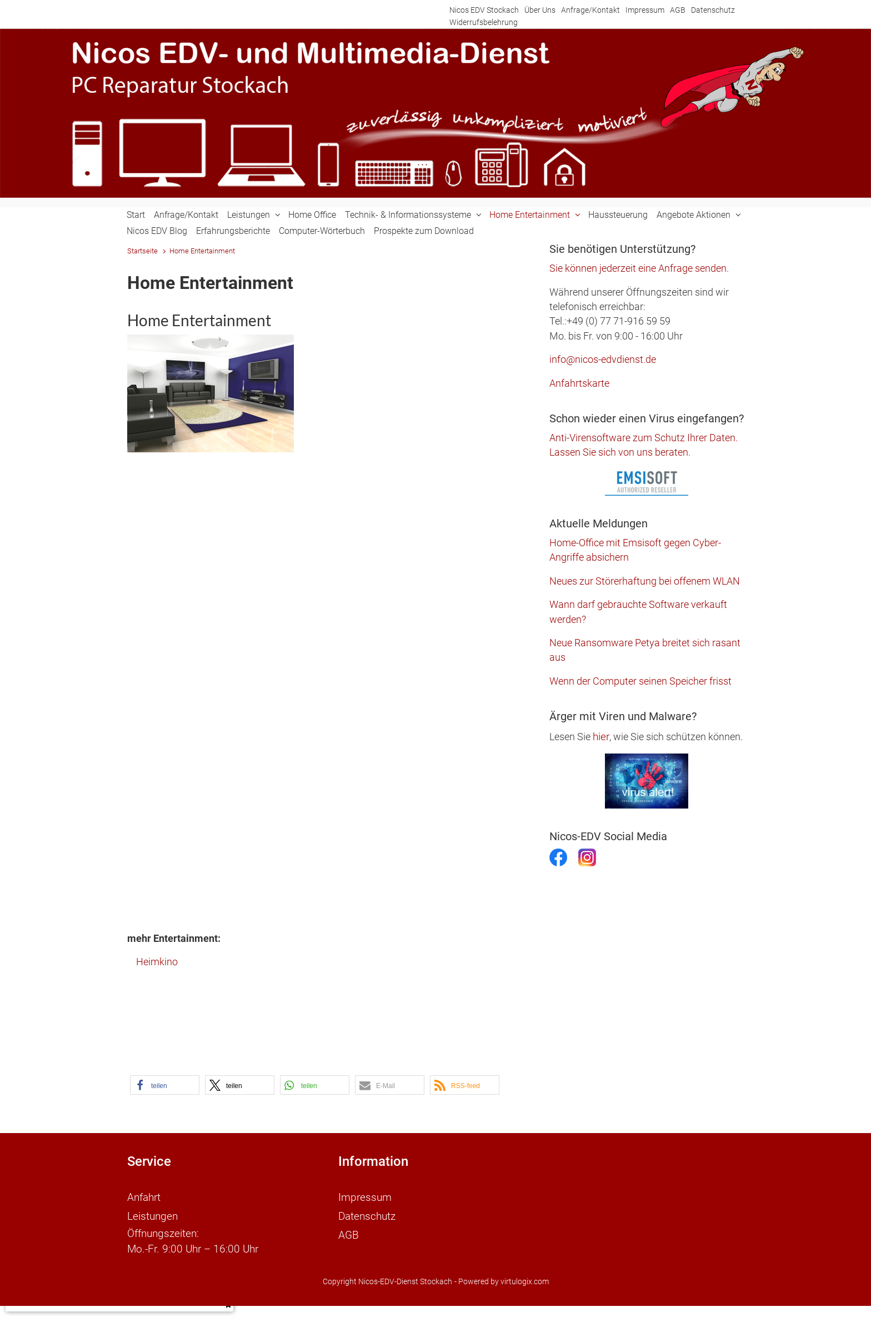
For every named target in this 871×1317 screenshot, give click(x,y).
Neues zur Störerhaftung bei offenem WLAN (644, 581)
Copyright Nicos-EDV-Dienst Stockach (387, 1274)
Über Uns (539, 10)
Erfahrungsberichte (233, 231)
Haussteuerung (618, 214)
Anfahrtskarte (579, 383)
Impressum (644, 10)
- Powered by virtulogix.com (501, 1274)
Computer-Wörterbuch (322, 231)
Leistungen (248, 214)
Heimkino (157, 961)
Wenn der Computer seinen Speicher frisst (640, 681)
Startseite (142, 251)
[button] (164, 1085)
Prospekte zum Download (424, 231)
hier (601, 736)
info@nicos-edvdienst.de (602, 359)
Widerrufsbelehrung (483, 22)
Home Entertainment (529, 214)
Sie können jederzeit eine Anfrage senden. (639, 268)
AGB (677, 10)
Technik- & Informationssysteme (408, 214)
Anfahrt (144, 1196)
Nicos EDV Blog (157, 231)
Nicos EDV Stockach (484, 10)
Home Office (312, 214)
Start (136, 214)
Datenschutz (713, 10)
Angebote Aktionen (693, 214)
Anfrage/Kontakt (590, 10)
